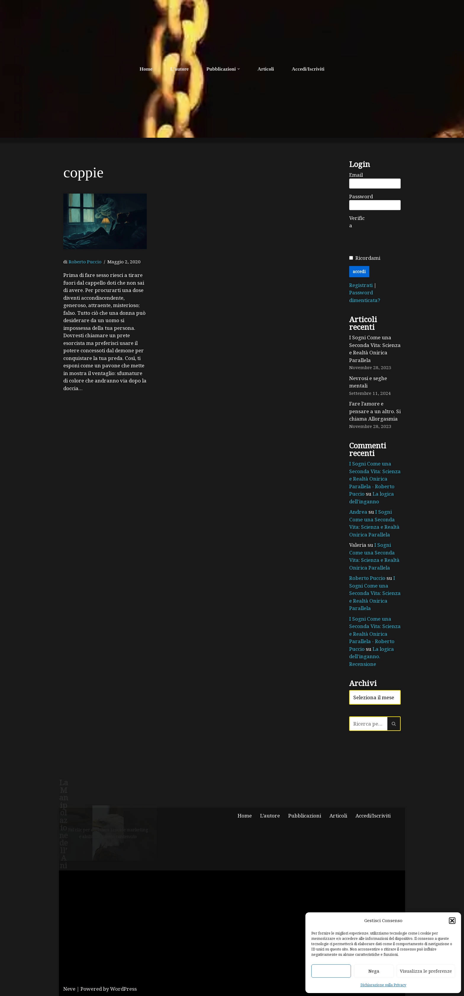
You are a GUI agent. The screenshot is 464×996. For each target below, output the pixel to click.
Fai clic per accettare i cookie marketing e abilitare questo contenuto (108, 833)
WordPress (123, 988)
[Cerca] (368, 723)
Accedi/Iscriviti (308, 69)
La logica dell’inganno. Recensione (371, 656)
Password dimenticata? (364, 296)
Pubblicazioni (304, 815)
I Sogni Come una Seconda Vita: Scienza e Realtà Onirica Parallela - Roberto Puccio (375, 478)
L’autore (179, 69)
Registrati (361, 285)
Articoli (265, 69)
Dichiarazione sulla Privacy (383, 984)
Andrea (358, 511)
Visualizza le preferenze (426, 971)
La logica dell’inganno (371, 497)
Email (356, 175)
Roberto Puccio (85, 261)
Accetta (331, 971)
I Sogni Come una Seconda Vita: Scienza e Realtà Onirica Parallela (375, 349)
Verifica (357, 221)
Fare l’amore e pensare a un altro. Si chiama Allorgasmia (375, 411)
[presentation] (394, 240)
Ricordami (367, 258)
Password (361, 196)
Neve (69, 988)
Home (146, 69)
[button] (452, 921)
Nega (373, 971)
